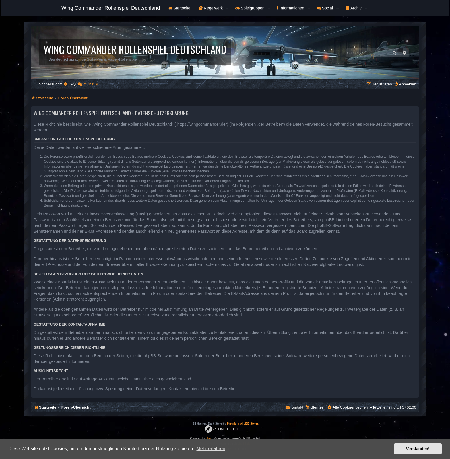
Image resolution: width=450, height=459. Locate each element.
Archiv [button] (356, 8)
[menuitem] (69, 84)
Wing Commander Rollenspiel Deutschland (110, 8)
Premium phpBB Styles (243, 423)
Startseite (179, 8)
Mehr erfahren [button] (210, 448)
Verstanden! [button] (418, 448)
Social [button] (328, 8)
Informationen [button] (293, 8)
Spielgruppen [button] (252, 8)
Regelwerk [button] (213, 8)
